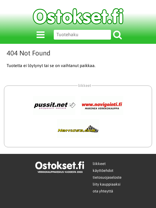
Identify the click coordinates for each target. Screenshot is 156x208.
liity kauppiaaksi (107, 184)
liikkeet (99, 164)
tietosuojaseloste (107, 177)
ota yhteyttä (103, 191)
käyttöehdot (103, 170)
